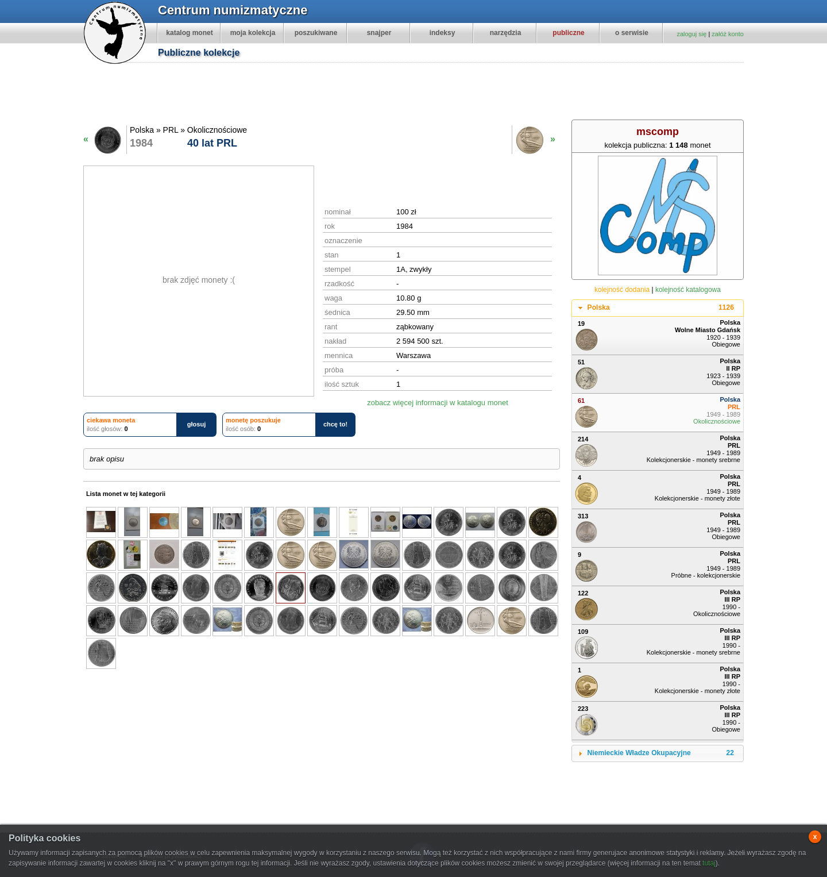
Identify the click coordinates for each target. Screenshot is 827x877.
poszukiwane (316, 33)
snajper (379, 33)
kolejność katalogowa (688, 290)
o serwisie (631, 33)
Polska (661, 308)
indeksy (442, 33)
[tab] (657, 308)
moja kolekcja (253, 33)
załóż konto (728, 33)
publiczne (568, 33)
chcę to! (335, 424)
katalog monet (189, 33)
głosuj (196, 424)
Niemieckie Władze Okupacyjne (661, 753)
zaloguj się (691, 33)
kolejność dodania (622, 290)
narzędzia (505, 33)
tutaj (709, 863)
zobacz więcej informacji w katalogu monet (437, 402)
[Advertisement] (419, 92)
